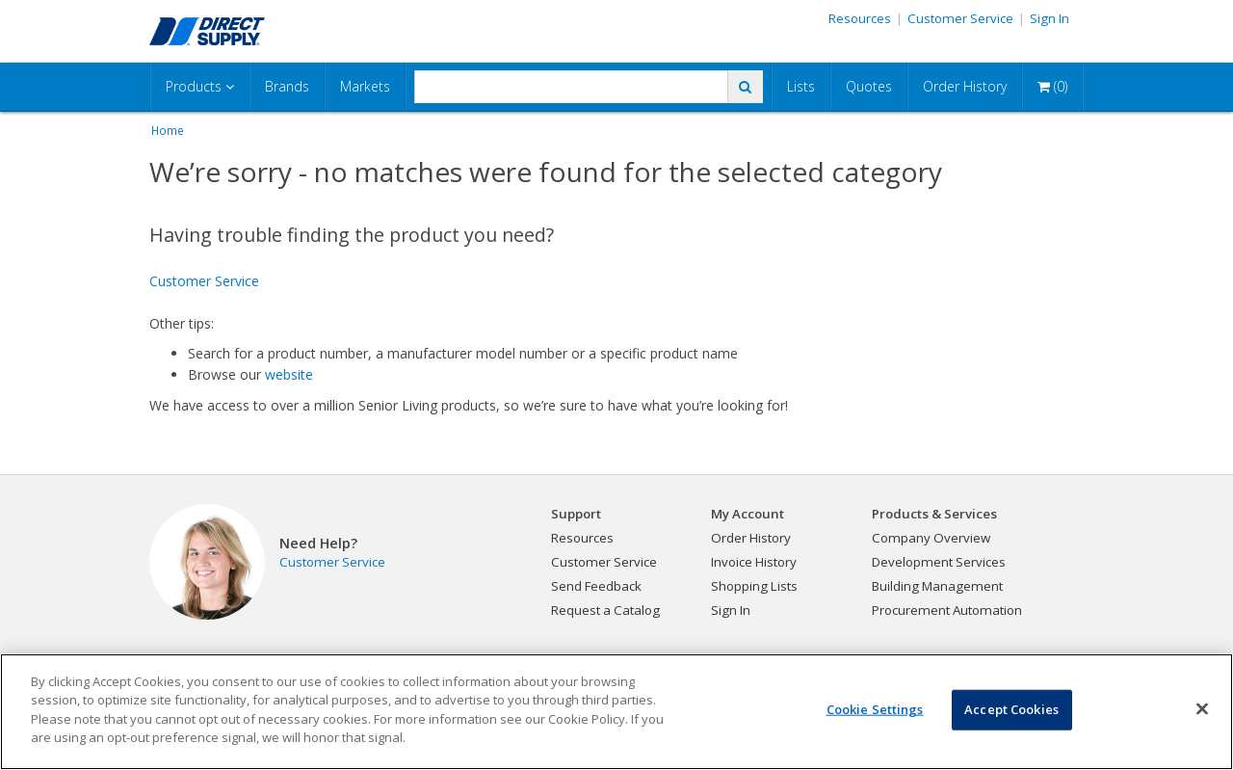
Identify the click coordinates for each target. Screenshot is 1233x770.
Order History (965, 86)
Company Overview (931, 537)
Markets (365, 86)
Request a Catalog (605, 610)
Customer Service (960, 18)
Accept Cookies (1011, 709)
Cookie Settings (875, 709)
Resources (859, 18)
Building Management (937, 586)
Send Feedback (596, 586)
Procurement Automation (947, 610)
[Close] (1202, 709)
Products (200, 86)
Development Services (939, 562)
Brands (287, 86)
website (289, 374)
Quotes (869, 86)
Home (167, 130)
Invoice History (754, 562)
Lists (801, 86)
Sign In (1049, 18)
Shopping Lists (754, 586)
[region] (616, 711)
